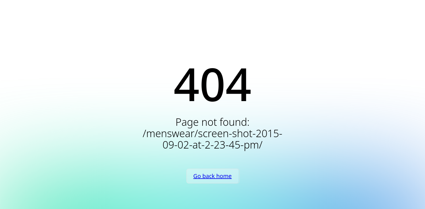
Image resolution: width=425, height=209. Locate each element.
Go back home (212, 176)
